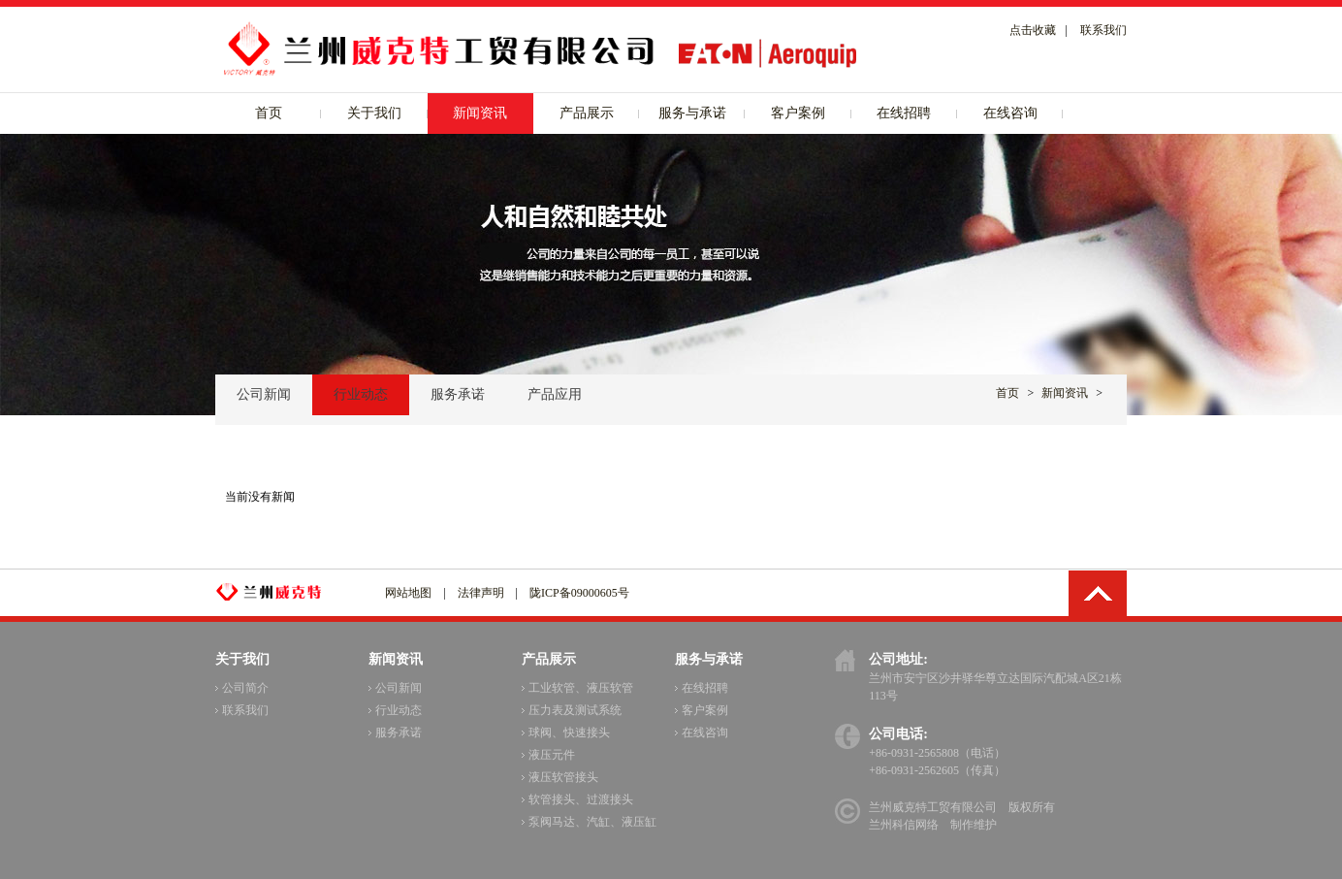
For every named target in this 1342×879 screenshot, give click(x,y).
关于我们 (374, 113)
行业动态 (361, 394)
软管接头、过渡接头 (577, 799)
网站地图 (408, 593)
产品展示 (586, 113)
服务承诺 (458, 394)
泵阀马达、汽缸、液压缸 (589, 822)
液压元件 (548, 755)
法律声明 (481, 593)
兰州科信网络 (904, 824)
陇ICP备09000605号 (579, 593)
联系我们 (1103, 30)
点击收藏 (1032, 30)
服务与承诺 (692, 113)
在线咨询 (1010, 113)
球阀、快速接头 (566, 732)
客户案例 (798, 113)
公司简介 (242, 688)
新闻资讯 (480, 113)
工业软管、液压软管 (577, 688)
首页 (268, 113)
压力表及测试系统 (572, 710)
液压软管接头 (560, 777)
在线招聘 (904, 113)
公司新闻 (264, 394)
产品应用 (554, 394)
